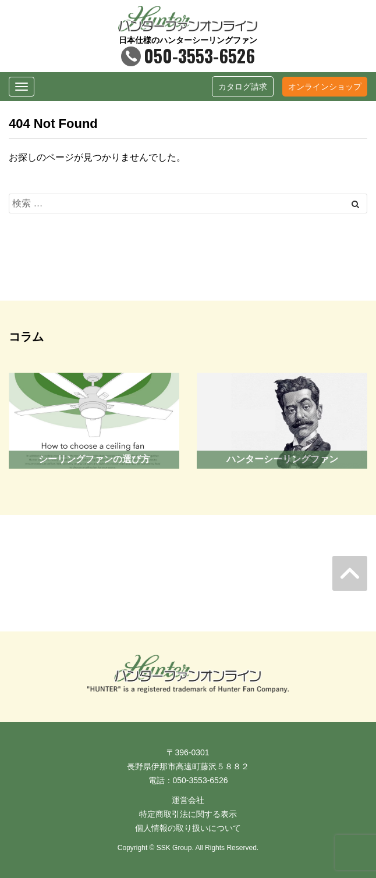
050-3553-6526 (188, 55)
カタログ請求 (242, 86)
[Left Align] (355, 204)
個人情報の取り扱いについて (188, 828)
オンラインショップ (324, 86)
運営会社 (188, 800)
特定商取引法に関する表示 (188, 814)
